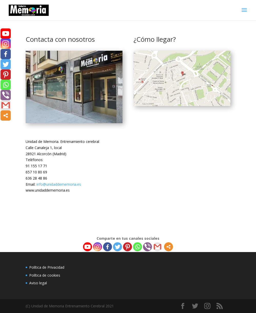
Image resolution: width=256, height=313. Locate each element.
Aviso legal (38, 282)
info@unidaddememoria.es (58, 184)
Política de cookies (44, 275)
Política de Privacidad (46, 267)
